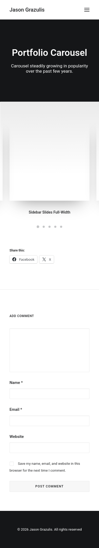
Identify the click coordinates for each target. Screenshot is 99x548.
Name (16, 382)
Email (16, 409)
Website (17, 436)
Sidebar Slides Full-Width (49, 212)
